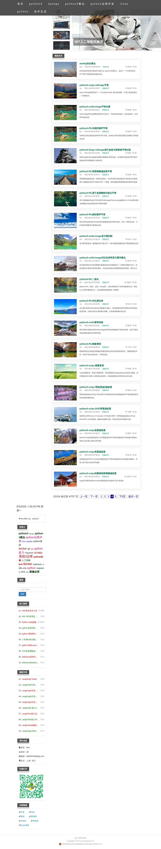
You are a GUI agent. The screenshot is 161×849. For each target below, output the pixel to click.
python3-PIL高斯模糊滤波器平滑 (95, 171)
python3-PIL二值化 (89, 279)
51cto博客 (25, 825)
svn (32, 549)
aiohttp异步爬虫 (87, 63)
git (29, 549)
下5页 (122, 496)
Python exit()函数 (29, 622)
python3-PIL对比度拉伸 (91, 301)
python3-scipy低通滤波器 (92, 430)
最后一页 (133, 496)
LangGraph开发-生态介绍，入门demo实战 (30, 702)
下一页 (94, 496)
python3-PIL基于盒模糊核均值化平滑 (97, 193)
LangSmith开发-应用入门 (30, 685)
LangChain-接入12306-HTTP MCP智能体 (30, 708)
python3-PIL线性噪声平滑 (92, 214)
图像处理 (105, 88)
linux (124, 3)
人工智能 (26, 560)
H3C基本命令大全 (29, 611)
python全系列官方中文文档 (30, 628)
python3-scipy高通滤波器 (92, 452)
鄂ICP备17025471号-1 (94, 844)
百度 (22, 812)
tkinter (27, 564)
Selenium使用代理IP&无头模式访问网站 (30, 657)
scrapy (38, 552)
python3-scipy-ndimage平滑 (94, 85)
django (54, 3)
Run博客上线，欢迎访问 (30, 519)
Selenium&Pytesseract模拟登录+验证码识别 (30, 662)
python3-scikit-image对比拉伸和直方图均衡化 (102, 257)
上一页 (83, 496)
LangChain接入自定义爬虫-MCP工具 (30, 714)
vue (27, 572)
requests (106, 67)
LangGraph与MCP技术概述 (30, 731)
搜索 (22, 594)
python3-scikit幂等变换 (91, 322)
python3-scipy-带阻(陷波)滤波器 (95, 387)
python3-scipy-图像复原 (91, 365)
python (23, 11)
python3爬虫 (75, 3)
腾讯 (22, 816)
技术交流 (40, 11)
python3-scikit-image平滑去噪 (94, 107)
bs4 (21, 564)
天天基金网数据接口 (30, 651)
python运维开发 (103, 3)
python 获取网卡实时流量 (30, 634)
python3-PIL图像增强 (90, 344)
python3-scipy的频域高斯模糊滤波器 (97, 473)
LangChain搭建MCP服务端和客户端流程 (30, 725)
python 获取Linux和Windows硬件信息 (30, 645)
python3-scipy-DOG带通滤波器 (95, 408)
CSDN (23, 821)
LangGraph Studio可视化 (30, 679)
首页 (20, 3)
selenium (37, 564)
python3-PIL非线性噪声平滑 (93, 128)
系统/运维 (26, 556)
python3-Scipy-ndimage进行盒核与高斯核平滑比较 (105, 150)
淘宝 (33, 812)
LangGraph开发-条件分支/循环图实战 (30, 696)
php (25, 568)
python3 (36, 3)
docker (23, 548)
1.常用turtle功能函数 (30, 639)
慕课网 (34, 816)
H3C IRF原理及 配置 (30, 616)
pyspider (29, 541)
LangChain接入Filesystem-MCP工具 (30, 719)
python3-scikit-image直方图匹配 (95, 236)
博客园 (35, 821)
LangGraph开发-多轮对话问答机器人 (30, 691)
